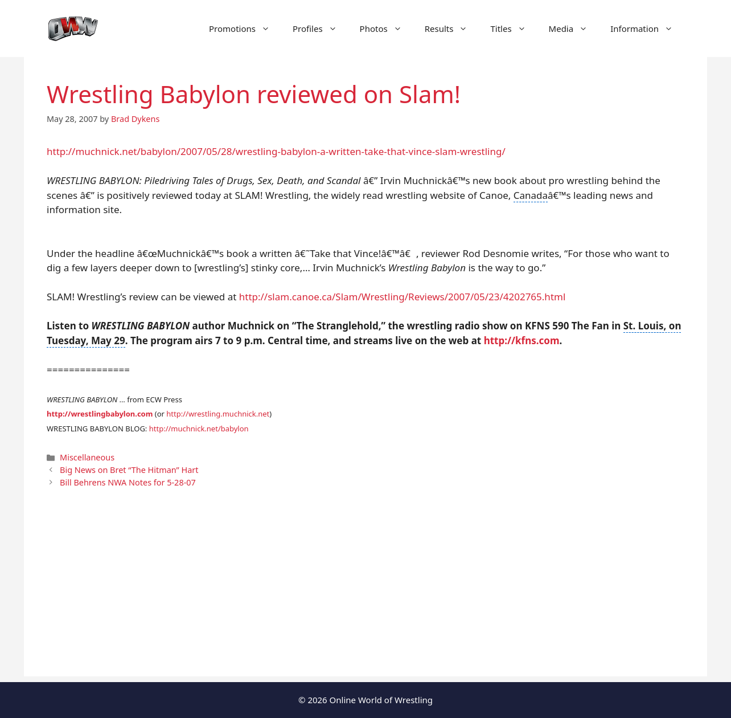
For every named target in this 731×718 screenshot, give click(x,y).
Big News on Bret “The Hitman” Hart (129, 469)
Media (574, 28)
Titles (513, 28)
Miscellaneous (87, 457)
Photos (386, 28)
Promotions (245, 28)
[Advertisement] (365, 596)
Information (647, 28)
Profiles (320, 28)
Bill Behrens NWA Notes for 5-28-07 (128, 482)
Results (452, 28)
